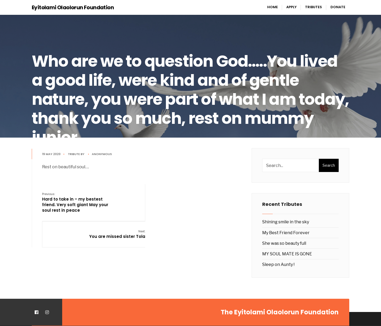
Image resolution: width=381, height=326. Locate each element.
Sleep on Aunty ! (278, 264)
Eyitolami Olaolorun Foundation (73, 7)
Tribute (74, 154)
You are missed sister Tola (213, 197)
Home (272, 7)
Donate (337, 7)
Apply (291, 7)
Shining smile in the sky (285, 221)
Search (329, 165)
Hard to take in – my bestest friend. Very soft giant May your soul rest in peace (75, 202)
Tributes (313, 7)
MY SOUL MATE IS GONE (287, 253)
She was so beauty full (284, 243)
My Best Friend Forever (286, 232)
